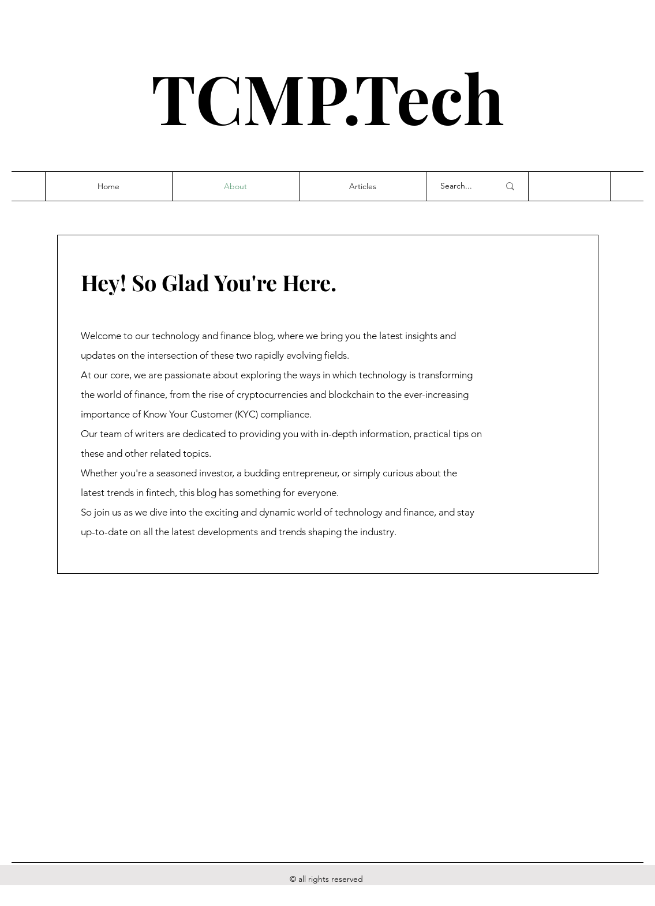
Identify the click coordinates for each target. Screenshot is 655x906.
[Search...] (461, 186)
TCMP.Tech (327, 97)
